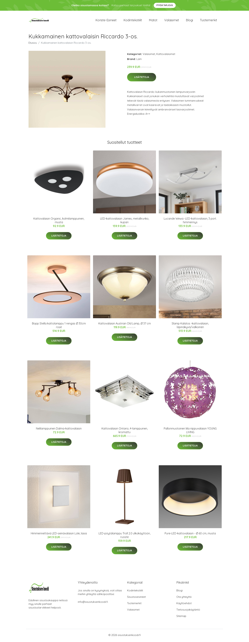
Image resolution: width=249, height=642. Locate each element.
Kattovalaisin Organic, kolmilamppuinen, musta (58, 221)
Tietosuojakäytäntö (188, 610)
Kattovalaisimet (165, 55)
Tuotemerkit (208, 21)
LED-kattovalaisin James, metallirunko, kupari (124, 221)
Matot (153, 21)
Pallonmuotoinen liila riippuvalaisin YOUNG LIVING (190, 431)
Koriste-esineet (106, 21)
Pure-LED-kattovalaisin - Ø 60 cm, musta (190, 534)
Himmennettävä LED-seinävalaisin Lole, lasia (59, 534)
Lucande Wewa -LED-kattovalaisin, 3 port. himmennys (190, 221)
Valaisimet (171, 21)
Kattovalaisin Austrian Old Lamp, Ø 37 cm (124, 324)
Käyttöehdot (184, 604)
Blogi (189, 21)
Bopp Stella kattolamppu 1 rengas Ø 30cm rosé (59, 326)
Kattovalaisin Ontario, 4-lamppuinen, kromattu (125, 431)
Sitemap (181, 617)
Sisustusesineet (136, 597)
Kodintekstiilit (132, 21)
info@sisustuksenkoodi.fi (93, 603)
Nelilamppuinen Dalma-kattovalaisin (59, 429)
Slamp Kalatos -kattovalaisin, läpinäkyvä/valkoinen (190, 326)
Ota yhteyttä (183, 597)
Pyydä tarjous (164, 5)
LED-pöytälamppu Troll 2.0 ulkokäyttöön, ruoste (124, 536)
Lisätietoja (141, 78)
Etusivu (33, 43)
